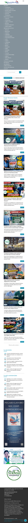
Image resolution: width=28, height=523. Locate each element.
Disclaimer (10, 521)
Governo (7, 13)
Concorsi (7, 18)
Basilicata (7, 31)
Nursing (7, 23)
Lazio (6, 39)
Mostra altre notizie (13, 345)
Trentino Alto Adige (9, 54)
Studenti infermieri (9, 24)
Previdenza (6, 62)
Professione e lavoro (8, 16)
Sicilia (6, 51)
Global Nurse (8, 12)
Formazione (7, 20)
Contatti (6, 68)
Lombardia (7, 42)
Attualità (6, 5)
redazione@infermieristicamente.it (11, 519)
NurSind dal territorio (9, 28)
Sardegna (7, 50)
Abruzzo (7, 29)
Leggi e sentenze (9, 21)
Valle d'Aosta (8, 57)
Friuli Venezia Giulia (9, 37)
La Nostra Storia (7, 65)
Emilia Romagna (8, 36)
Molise (6, 45)
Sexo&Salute (7, 64)
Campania (7, 34)
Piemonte (7, 46)
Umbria (6, 56)
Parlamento (7, 15)
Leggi (22, 125)
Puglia (6, 48)
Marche (7, 43)
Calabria (7, 32)
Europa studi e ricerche (10, 10)
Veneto (6, 59)
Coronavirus (8, 7)
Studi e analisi (8, 26)
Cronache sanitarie (9, 8)
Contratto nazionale (8, 61)
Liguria (6, 40)
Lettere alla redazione (9, 67)
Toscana (7, 53)
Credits (22, 521)
